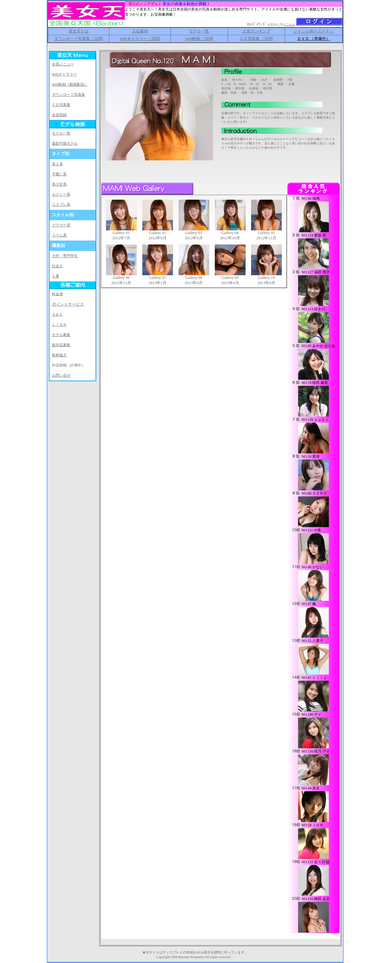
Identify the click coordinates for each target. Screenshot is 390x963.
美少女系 (59, 184)
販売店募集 (61, 345)
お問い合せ (61, 375)
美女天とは (79, 31)
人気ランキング (256, 31)
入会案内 (140, 31)
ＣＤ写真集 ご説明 (256, 38)
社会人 (57, 266)
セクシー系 (61, 194)
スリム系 (59, 235)
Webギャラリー (64, 74)
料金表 (57, 294)
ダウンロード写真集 (68, 94)
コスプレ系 (61, 204)
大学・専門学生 (65, 256)
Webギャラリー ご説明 (140, 38)
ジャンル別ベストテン (313, 31)
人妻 (55, 276)
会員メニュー (63, 64)
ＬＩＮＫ (59, 325)
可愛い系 (59, 174)
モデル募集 (61, 335)
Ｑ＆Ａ (57, 314)
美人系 (57, 164)
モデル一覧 (199, 31)
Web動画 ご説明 (199, 38)
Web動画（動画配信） (70, 84)
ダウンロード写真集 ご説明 (78, 38)
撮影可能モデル (65, 143)
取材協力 (59, 355)
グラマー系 (61, 225)
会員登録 (59, 115)
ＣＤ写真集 (61, 105)
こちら (290, 24)
